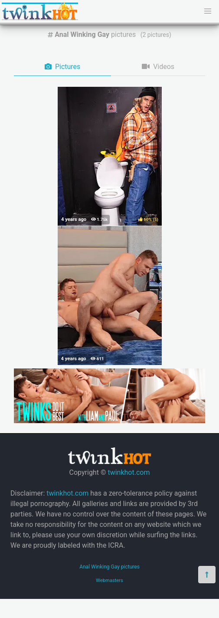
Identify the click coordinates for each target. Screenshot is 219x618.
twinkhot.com (129, 472)
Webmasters (109, 580)
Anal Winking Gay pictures (109, 567)
